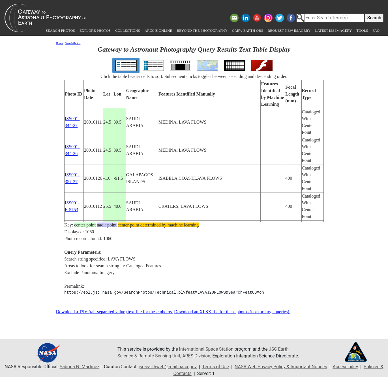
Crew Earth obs (247, 31)
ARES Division (196, 356)
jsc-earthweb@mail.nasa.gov (168, 366)
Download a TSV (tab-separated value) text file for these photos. (114, 311)
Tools (362, 31)
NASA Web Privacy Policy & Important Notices (281, 366)
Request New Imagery (289, 31)
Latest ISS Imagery (333, 31)
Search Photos (60, 31)
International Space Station (206, 349)
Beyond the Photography (202, 31)
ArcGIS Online (158, 31)
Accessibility (345, 366)
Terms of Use (215, 366)
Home (59, 43)
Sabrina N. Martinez (79, 366)
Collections (127, 31)
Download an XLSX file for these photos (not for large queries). (232, 311)
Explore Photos (95, 31)
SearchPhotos (72, 43)
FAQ (376, 31)
